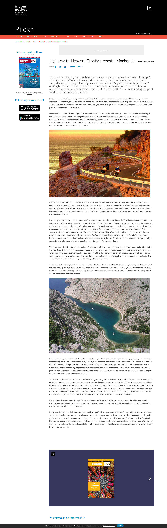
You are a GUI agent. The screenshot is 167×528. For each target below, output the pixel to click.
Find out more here (109, 526)
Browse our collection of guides (28, 93)
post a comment (76, 67)
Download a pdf (29, 54)
